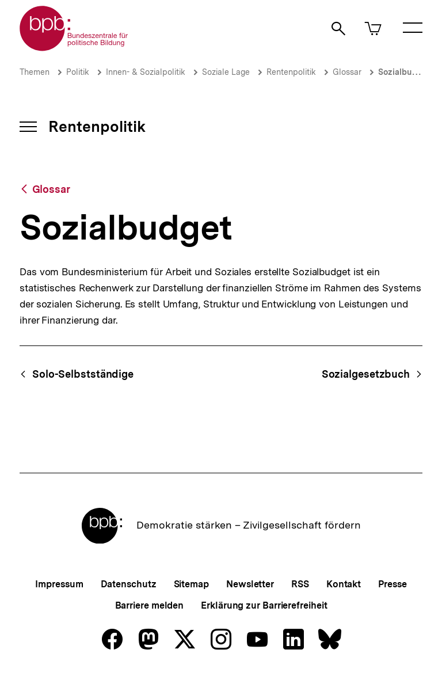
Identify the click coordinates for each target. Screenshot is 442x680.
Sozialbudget (403, 72)
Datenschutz (129, 584)
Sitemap (191, 584)
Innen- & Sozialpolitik (145, 72)
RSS (300, 584)
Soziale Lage (226, 72)
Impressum (59, 584)
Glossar (347, 72)
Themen (34, 72)
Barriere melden (149, 605)
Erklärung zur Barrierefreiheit (264, 605)
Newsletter (250, 584)
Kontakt (343, 584)
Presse (392, 584)
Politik (77, 72)
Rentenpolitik (291, 72)
